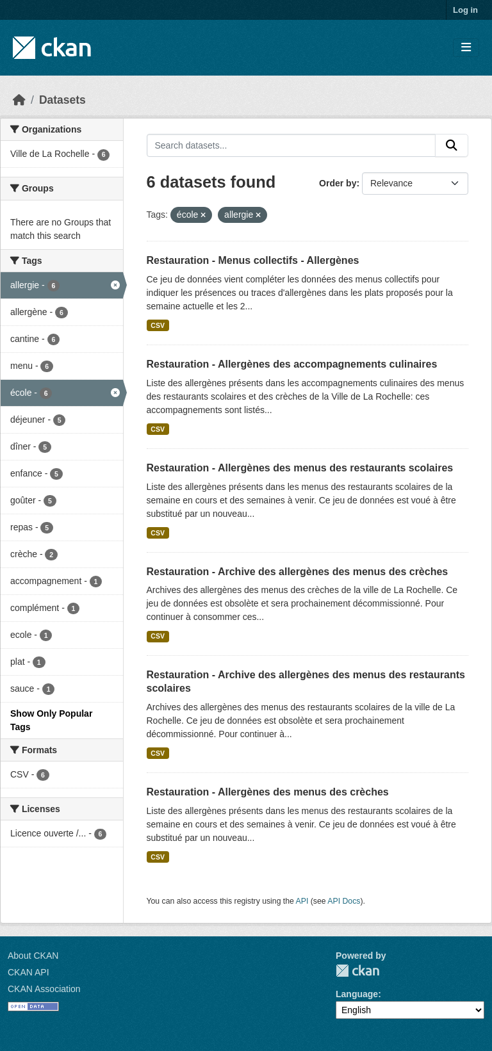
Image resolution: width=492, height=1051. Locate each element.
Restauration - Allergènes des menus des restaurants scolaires (300, 467)
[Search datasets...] (291, 145)
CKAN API (28, 972)
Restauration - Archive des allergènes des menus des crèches (297, 571)
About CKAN (33, 955)
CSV (158, 325)
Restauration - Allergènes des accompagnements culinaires (292, 364)
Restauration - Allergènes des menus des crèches (268, 791)
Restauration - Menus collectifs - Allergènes (253, 260)
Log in (465, 10)
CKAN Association (44, 989)
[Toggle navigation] (466, 47)
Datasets (62, 100)
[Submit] (451, 145)
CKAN (357, 970)
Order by (337, 183)
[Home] (19, 100)
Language (357, 994)
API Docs (343, 901)
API (302, 901)
